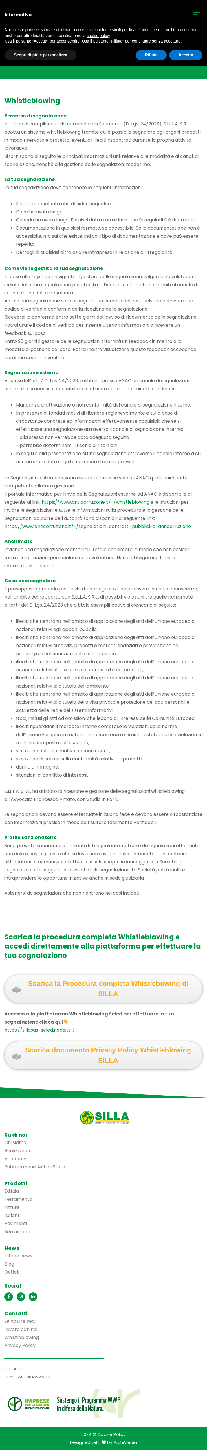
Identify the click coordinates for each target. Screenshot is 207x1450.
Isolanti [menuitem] (12, 1215)
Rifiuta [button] (151, 55)
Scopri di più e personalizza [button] (40, 55)
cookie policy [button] (98, 35)
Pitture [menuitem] (12, 1207)
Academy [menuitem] (15, 1158)
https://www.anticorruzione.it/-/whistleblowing (95, 502)
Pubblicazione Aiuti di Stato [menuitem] (34, 1166)
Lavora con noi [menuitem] (20, 1329)
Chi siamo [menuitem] (15, 1142)
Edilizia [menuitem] (11, 1191)
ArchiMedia (125, 1442)
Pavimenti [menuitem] (15, 1223)
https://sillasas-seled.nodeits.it (39, 1030)
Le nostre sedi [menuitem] (20, 1321)
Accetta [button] (185, 55)
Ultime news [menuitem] (18, 1256)
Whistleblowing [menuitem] (21, 1337)
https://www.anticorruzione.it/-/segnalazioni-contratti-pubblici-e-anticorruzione (97, 526)
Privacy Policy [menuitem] (20, 1345)
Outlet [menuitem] (11, 1272)
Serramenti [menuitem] (17, 1231)
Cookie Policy (111, 1434)
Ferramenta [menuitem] (18, 1199)
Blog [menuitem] (9, 1264)
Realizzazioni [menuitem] (18, 1150)
